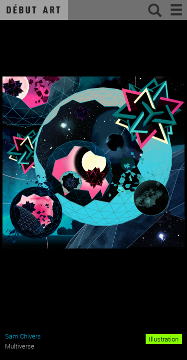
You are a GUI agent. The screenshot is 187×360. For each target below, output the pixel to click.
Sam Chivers (23, 336)
